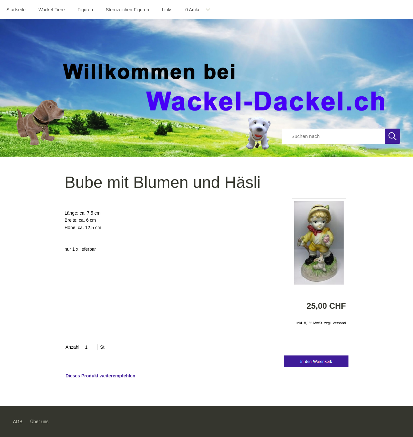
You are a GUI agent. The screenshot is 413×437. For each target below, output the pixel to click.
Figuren (85, 9)
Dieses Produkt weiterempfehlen (100, 375)
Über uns (39, 421)
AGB (18, 421)
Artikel (194, 9)
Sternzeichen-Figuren (127, 9)
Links (167, 9)
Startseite (15, 9)
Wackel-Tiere (51, 9)
